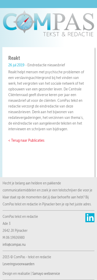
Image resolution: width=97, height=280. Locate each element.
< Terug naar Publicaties (26, 140)
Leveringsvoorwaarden (18, 264)
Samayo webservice (46, 273)
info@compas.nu (14, 244)
